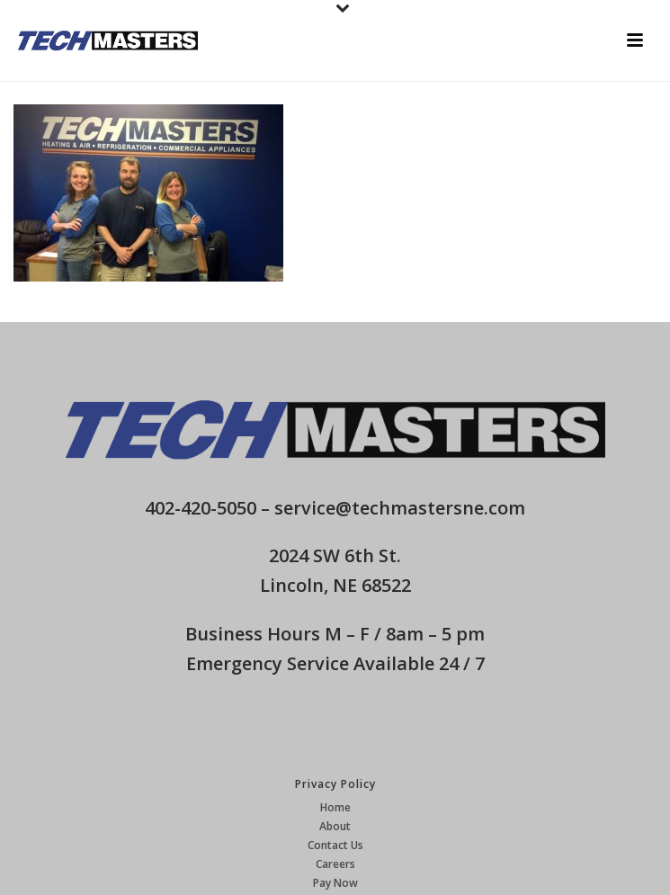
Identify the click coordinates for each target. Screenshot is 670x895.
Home (335, 808)
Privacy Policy (335, 784)
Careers (335, 864)
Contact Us (335, 845)
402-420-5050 (200, 508)
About (335, 826)
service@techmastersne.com (399, 508)
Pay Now (335, 883)
